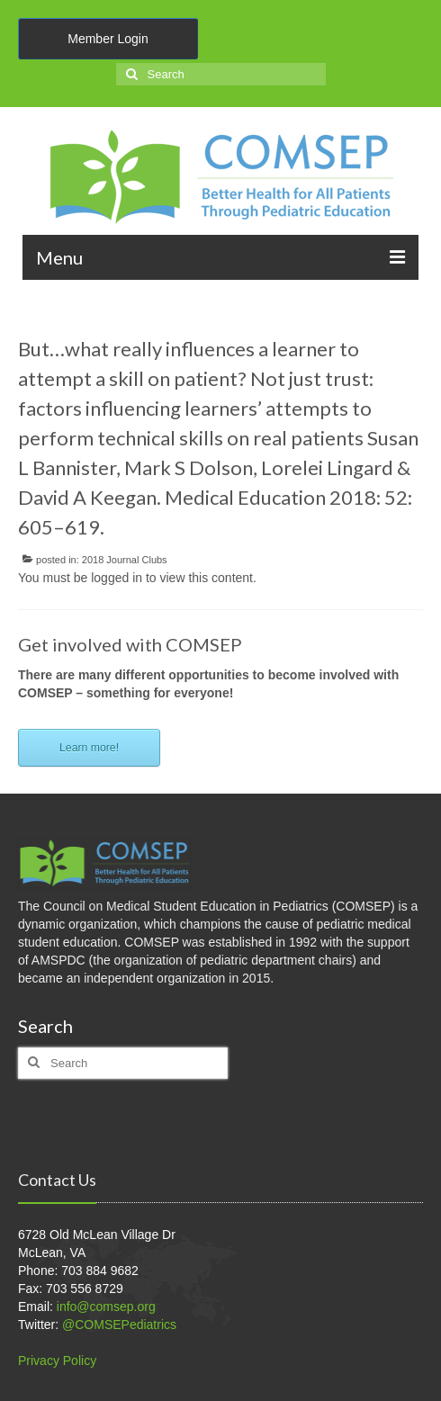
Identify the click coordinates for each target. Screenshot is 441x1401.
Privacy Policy (57, 1360)
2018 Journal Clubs (124, 559)
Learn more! (89, 747)
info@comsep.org (106, 1306)
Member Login (108, 38)
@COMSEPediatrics (119, 1324)
